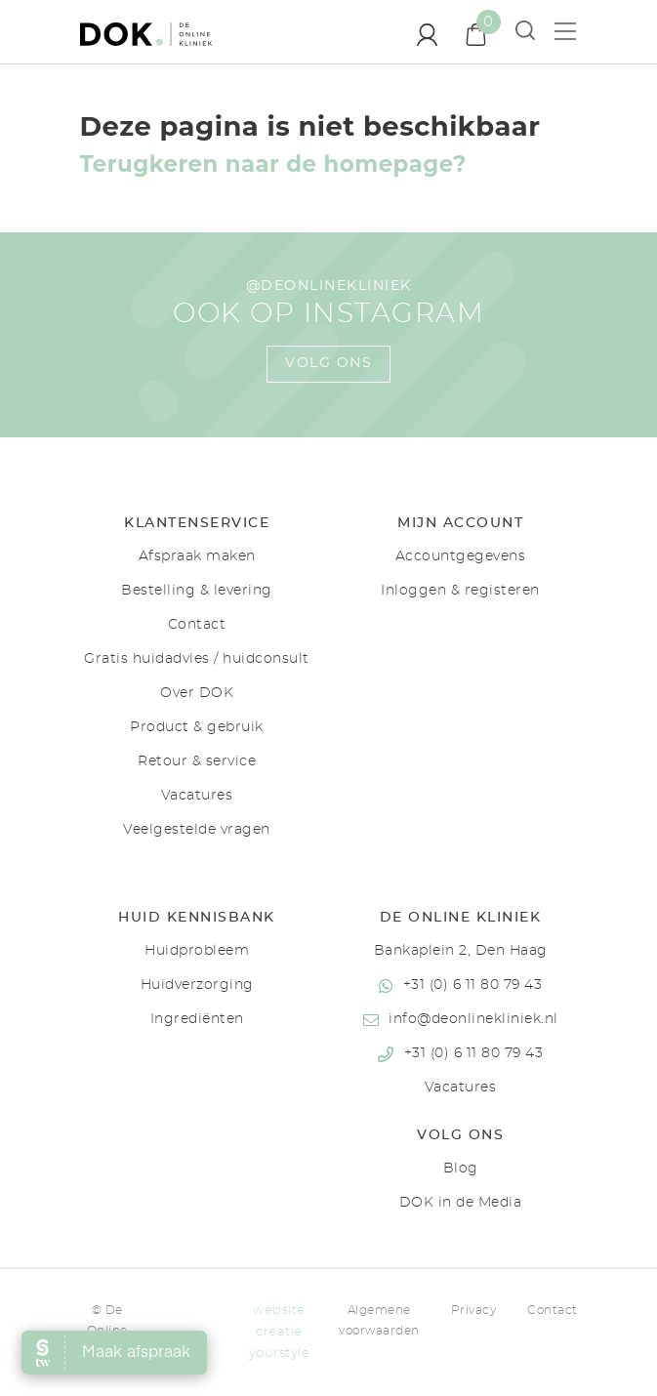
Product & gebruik (197, 727)
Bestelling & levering (196, 590)
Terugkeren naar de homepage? (273, 164)
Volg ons (328, 363)
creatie (279, 1332)
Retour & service (197, 761)
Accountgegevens (460, 556)
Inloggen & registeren (460, 590)
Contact (197, 625)
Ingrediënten (197, 1019)
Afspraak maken (197, 556)
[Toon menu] (573, 31)
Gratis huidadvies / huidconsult (196, 659)
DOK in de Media (460, 1203)
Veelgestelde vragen (196, 830)
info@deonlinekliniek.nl (473, 1019)
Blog (460, 1168)
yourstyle (279, 1353)
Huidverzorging (197, 985)
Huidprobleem (196, 951)
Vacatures (197, 795)
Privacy (474, 1310)
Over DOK (196, 693)
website (279, 1310)
